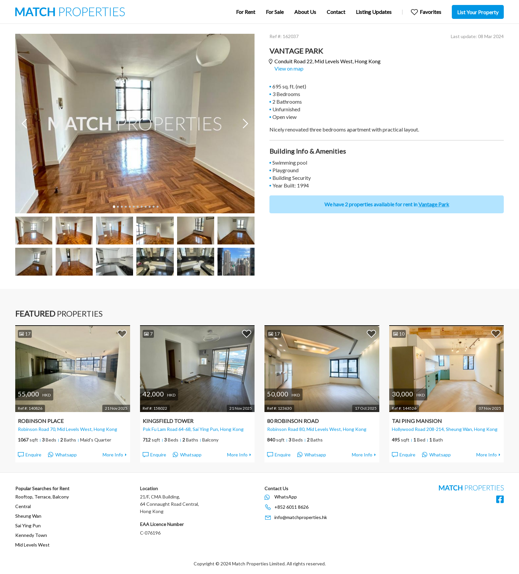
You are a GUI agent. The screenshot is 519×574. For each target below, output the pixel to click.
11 (153, 206)
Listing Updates (374, 12)
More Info (113, 454)
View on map (289, 68)
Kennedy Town (31, 535)
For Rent (245, 12)
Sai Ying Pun (28, 525)
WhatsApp (285, 496)
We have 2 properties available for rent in (386, 204)
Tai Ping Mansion (417, 421)
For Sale (275, 12)
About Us (305, 12)
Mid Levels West (32, 545)
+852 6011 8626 (291, 507)
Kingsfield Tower (168, 421)
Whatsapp (62, 454)
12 (157, 206)
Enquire (29, 454)
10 (149, 206)
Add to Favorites (122, 333)
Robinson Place (41, 421)
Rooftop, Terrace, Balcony (42, 496)
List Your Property (477, 12)
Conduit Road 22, (327, 61)
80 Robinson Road (293, 421)
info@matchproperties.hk (300, 517)
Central (23, 506)
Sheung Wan (28, 516)
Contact (336, 12)
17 (24, 334)
